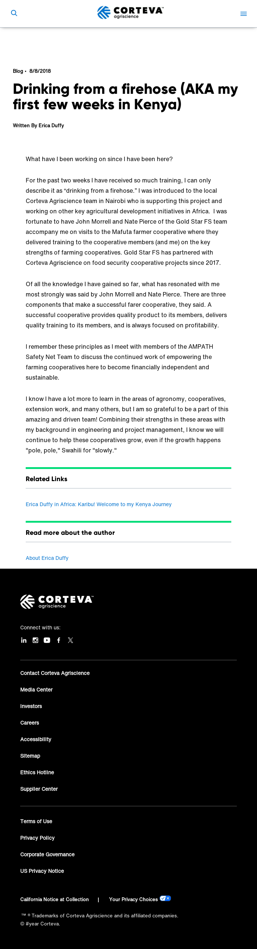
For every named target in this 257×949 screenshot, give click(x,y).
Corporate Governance (47, 854)
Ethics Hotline (37, 772)
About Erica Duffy (47, 558)
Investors (31, 706)
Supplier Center (39, 789)
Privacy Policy (37, 838)
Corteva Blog (38, 38)
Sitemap (30, 756)
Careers (29, 722)
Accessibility (35, 739)
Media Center (36, 689)
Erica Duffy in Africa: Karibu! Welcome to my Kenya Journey (99, 504)
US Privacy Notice (42, 871)
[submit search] (14, 13)
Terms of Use (36, 821)
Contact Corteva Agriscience (55, 673)
